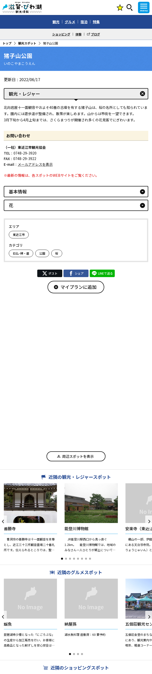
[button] (62, 559)
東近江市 (19, 234)
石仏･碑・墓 (21, 253)
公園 (42, 253)
